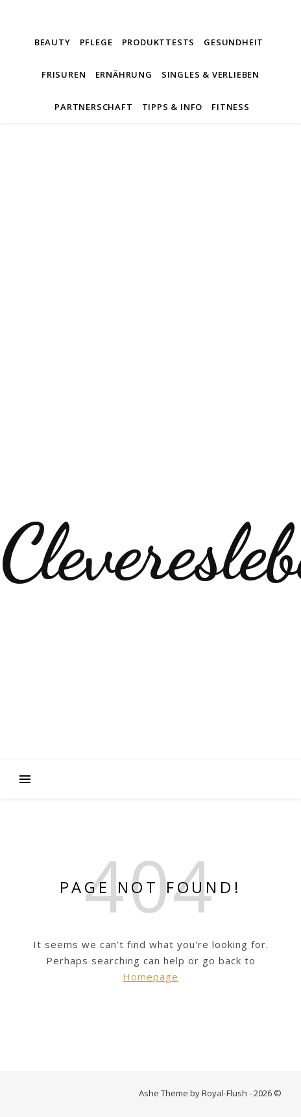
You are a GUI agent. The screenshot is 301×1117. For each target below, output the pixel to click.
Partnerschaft (93, 107)
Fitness (230, 107)
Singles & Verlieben (210, 74)
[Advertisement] (150, 279)
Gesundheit (233, 42)
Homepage (150, 976)
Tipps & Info (172, 107)
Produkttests (158, 42)
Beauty (52, 42)
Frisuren (64, 74)
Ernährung (123, 74)
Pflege (96, 42)
